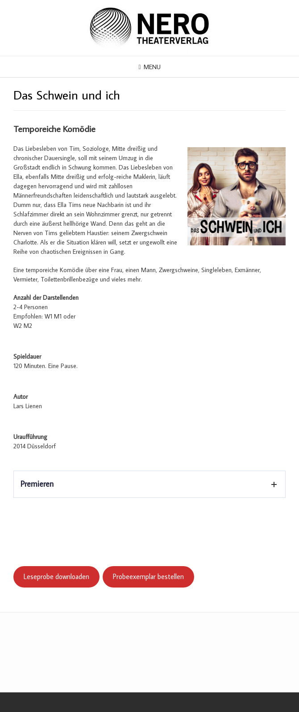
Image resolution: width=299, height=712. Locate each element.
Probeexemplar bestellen (148, 576)
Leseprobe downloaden (56, 576)
